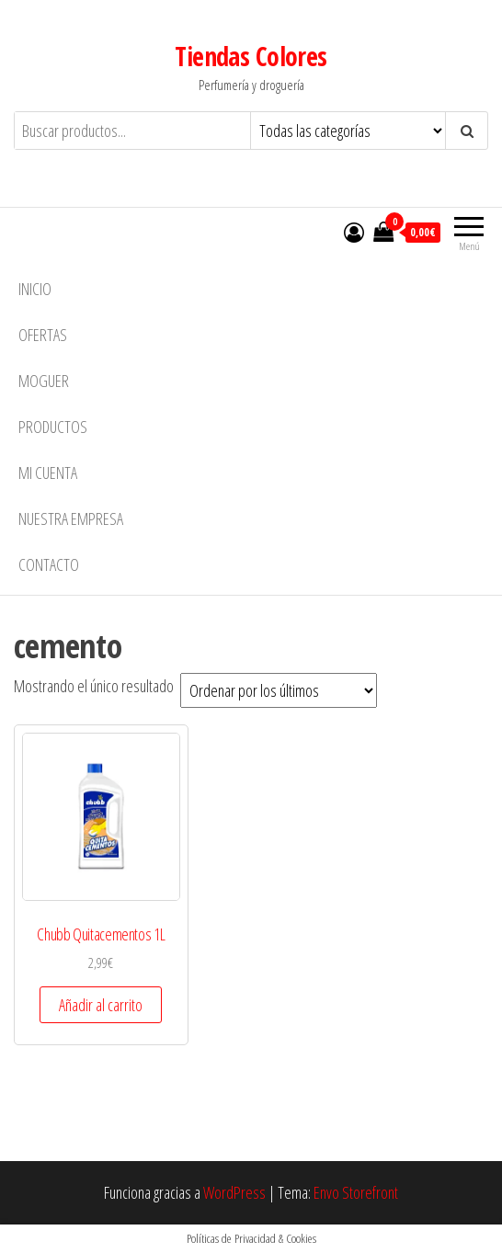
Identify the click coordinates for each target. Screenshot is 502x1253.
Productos (52, 427)
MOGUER (43, 381)
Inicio (34, 289)
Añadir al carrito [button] (101, 1005)
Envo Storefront (356, 1192)
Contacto (48, 564)
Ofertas (42, 335)
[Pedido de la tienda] (278, 690)
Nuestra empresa (70, 518)
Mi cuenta (47, 472)
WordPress (234, 1192)
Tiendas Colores (251, 56)
